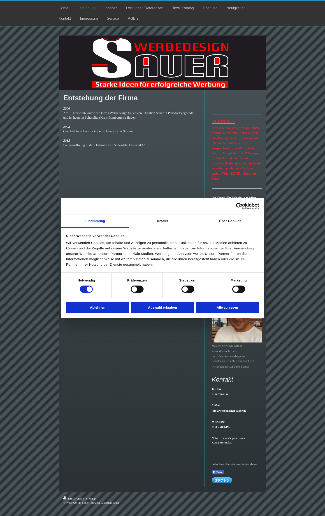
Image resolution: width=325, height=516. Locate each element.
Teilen (218, 472)
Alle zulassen (227, 307)
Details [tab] (162, 221)
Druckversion (74, 498)
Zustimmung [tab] (95, 221)
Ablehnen (97, 307)
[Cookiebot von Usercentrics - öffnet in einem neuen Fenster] (239, 206)
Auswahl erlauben (162, 307)
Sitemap (91, 498)
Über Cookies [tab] (230, 221)
